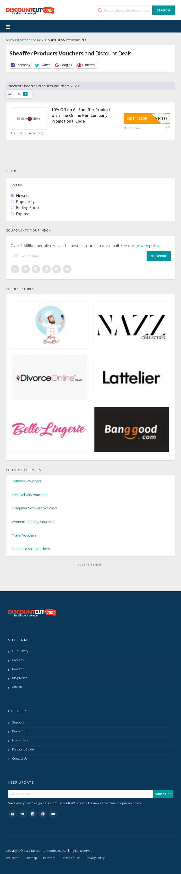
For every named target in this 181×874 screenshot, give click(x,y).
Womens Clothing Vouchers (33, 521)
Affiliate (17, 687)
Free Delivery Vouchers (29, 494)
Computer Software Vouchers (35, 508)
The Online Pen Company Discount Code (29, 133)
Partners (49, 858)
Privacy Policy (95, 858)
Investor (18, 669)
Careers (17, 660)
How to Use (20, 740)
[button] (21, 65)
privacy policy (147, 245)
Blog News (19, 678)
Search (163, 10)
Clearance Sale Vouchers (31, 548)
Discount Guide (23, 749)
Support (18, 722)
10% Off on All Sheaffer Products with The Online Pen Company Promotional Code (81, 115)
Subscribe (159, 256)
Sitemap (31, 858)
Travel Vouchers (24, 535)
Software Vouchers (26, 481)
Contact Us (19, 758)
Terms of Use (70, 858)
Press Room (20, 731)
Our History (20, 651)
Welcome (12, 858)
